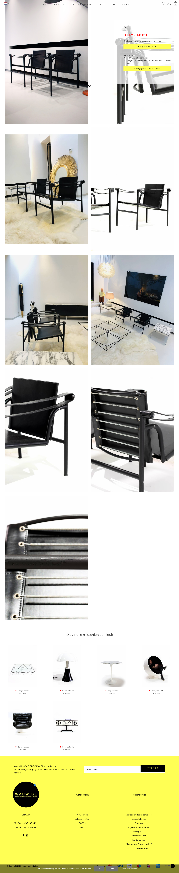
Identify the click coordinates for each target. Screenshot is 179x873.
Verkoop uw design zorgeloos (139, 815)
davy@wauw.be (29, 827)
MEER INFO (22, 694)
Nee (112, 869)
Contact (126, 4)
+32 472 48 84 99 (29, 823)
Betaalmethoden (139, 836)
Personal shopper (139, 819)
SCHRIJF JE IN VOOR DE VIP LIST (147, 68)
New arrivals (59, 4)
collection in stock (82, 4)
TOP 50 (102, 4)
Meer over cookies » (131, 869)
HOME (44, 4)
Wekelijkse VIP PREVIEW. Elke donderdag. (45, 769)
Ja (99, 869)
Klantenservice (138, 840)
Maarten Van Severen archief (139, 844)
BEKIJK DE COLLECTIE (147, 46)
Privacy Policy (139, 831)
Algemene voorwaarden (138, 827)
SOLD (113, 4)
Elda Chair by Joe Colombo (139, 848)
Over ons (139, 823)
